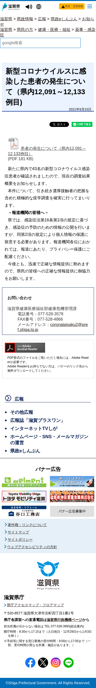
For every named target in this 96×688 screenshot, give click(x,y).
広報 (42, 19)
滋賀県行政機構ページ (64, 620)
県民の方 (25, 29)
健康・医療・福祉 (54, 29)
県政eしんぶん (64, 19)
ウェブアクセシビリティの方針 (32, 547)
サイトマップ (18, 532)
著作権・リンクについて (27, 525)
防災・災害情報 (74, 6)
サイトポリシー (20, 539)
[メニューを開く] (89, 6)
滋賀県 (6, 19)
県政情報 (25, 19)
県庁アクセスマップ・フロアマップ (35, 605)
